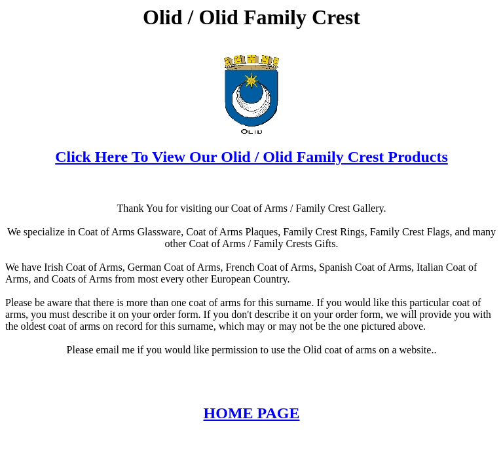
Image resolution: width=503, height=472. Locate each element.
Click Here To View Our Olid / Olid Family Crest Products (251, 156)
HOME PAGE (252, 413)
